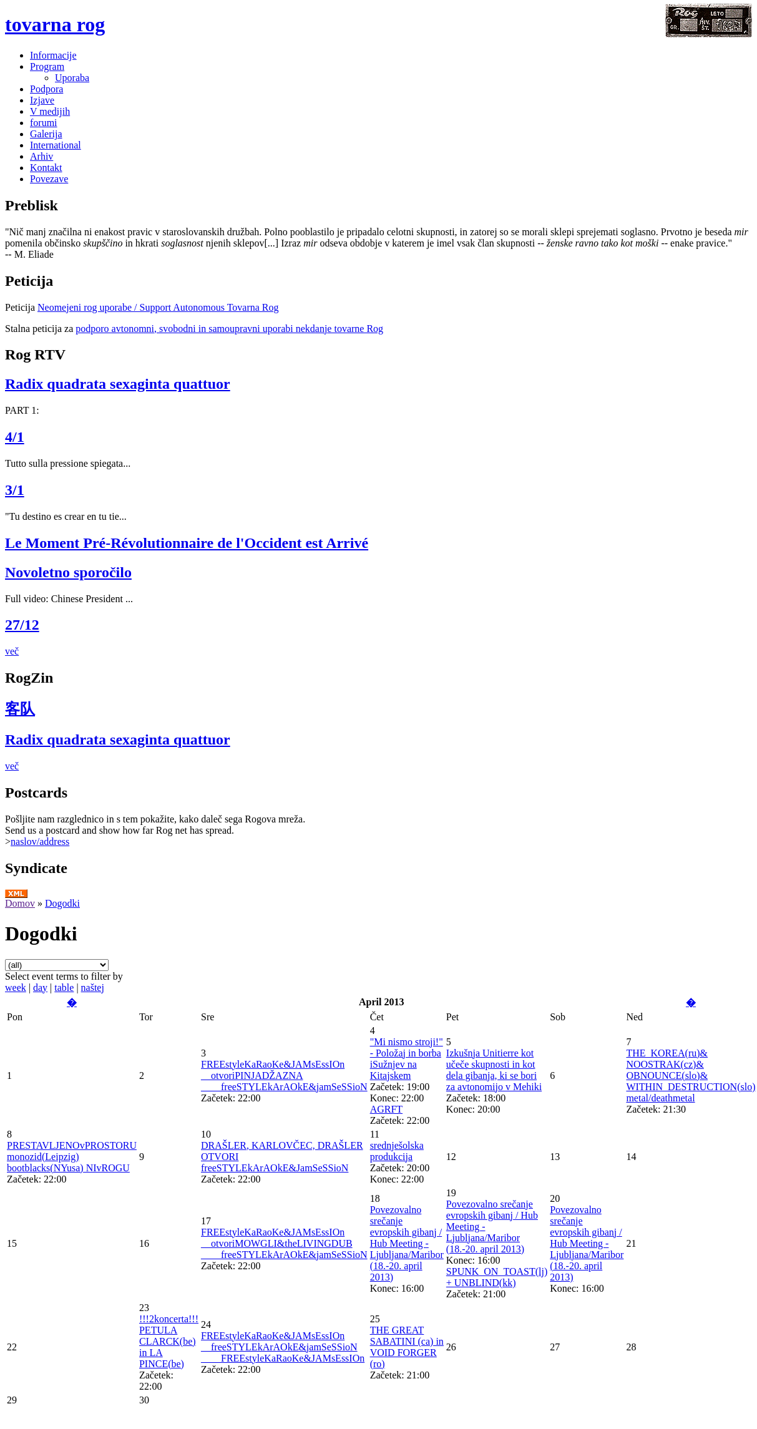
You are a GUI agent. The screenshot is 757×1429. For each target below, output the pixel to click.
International (55, 145)
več (12, 651)
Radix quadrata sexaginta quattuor (117, 384)
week (15, 987)
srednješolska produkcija (397, 1151)
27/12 (22, 625)
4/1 (14, 437)
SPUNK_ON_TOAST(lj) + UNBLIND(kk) (496, 1277)
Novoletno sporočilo (68, 572)
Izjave (42, 100)
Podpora (46, 89)
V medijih (50, 111)
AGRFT (386, 1109)
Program (47, 66)
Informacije (53, 55)
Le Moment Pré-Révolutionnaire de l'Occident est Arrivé (186, 543)
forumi (43, 122)
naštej (92, 987)
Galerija (46, 134)
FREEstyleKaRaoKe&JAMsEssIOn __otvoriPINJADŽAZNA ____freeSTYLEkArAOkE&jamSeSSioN (284, 1075)
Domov (20, 903)
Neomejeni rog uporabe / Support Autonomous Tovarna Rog (158, 307)
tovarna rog (55, 24)
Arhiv (41, 156)
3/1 (14, 490)
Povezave (49, 178)
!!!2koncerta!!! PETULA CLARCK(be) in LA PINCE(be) (168, 1341)
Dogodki (62, 903)
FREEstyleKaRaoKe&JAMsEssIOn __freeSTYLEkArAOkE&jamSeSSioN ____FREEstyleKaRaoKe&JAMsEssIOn (282, 1346)
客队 (20, 709)
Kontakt (46, 167)
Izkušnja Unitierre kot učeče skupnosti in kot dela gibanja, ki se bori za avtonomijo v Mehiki (494, 1070)
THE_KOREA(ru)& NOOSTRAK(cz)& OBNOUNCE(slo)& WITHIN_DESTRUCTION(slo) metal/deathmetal (690, 1075)
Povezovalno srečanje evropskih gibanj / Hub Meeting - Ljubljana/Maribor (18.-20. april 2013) (407, 1243)
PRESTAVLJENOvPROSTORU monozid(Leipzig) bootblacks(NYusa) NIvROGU (72, 1156)
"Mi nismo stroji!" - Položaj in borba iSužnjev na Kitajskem (406, 1058)
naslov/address (40, 841)
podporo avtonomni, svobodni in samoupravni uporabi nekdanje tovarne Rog (229, 328)
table (64, 987)
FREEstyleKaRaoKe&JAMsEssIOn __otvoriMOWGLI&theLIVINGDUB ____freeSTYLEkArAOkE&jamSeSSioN (284, 1243)
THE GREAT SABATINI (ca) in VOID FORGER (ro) (407, 1347)
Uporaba (72, 77)
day (40, 987)
